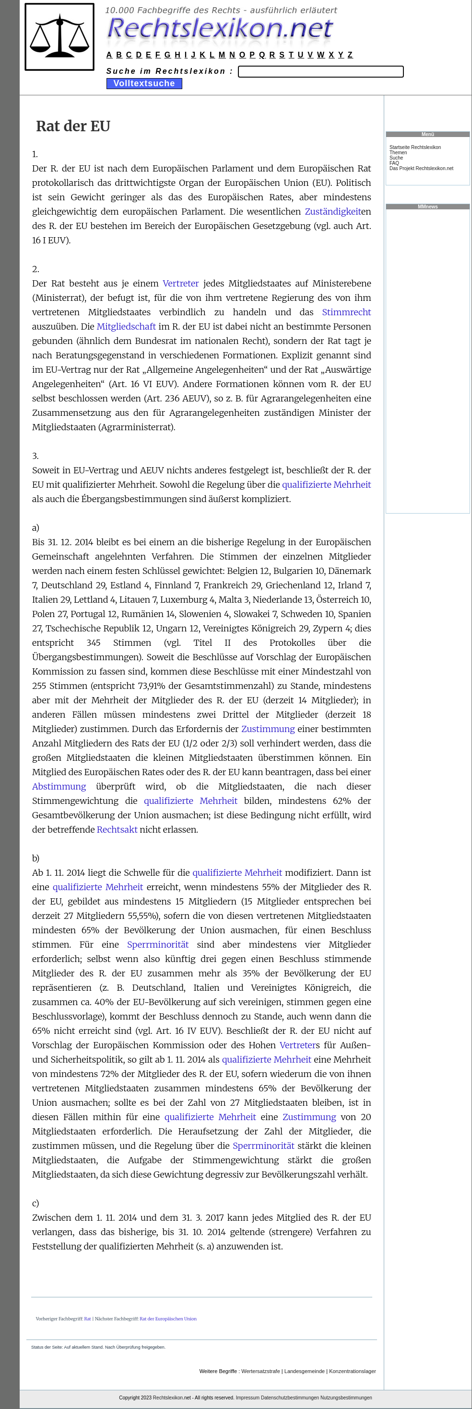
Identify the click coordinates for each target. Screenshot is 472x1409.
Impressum (248, 1397)
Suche (396, 157)
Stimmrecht (346, 312)
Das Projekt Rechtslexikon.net (421, 168)
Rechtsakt (117, 829)
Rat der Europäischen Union (168, 1318)
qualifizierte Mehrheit (326, 484)
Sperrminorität (158, 944)
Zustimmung (268, 728)
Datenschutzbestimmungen (290, 1397)
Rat (87, 1318)
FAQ (394, 163)
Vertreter (181, 283)
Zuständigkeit (333, 211)
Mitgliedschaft (126, 326)
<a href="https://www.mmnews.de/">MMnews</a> (427, 360)
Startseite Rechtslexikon (415, 147)
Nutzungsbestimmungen (346, 1397)
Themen (398, 152)
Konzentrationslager (352, 1371)
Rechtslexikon (168, 1397)
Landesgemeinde (304, 1371)
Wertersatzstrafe (260, 1371)
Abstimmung (59, 786)
